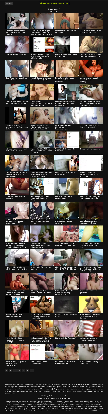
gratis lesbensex (66, 386)
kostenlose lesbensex (67, 388)
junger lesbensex (56, 388)
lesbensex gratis (31, 391)
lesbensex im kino (98, 391)
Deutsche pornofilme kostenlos (94, 406)
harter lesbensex (96, 386)
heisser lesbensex (24, 388)
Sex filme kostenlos (67, 403)
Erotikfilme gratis (59, 408)
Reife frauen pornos (25, 406)
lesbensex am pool (45, 389)
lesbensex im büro (77, 391)
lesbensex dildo (93, 389)
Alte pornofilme (83, 408)
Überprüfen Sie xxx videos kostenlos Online (54, 3)
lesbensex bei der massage (58, 389)
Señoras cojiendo (29, 410)
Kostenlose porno (24, 404)
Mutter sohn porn (97, 401)
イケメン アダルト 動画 (90, 410)
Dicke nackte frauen (32, 401)
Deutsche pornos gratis (91, 404)
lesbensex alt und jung (34, 389)
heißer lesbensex (15, 388)
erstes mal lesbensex (26, 386)
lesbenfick (25, 389)
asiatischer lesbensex (27, 384)
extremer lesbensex (37, 386)
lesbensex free (12, 391)
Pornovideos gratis (20, 408)
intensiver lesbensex (34, 388)
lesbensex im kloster (10, 393)
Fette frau (23, 401)
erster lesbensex (15, 386)
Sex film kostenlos (10, 408)
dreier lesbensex (83, 384)
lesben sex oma (18, 389)
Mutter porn (52, 401)
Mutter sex (76, 401)
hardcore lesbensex (76, 386)
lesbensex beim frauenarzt (73, 389)
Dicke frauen (17, 401)
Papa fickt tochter (38, 403)
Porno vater (31, 403)
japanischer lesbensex (46, 388)
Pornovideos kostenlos (93, 408)
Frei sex (60, 403)
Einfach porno (53, 403)
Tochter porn (11, 403)
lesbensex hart (51, 391)
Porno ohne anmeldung (32, 408)
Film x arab (45, 410)
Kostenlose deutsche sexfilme (76, 404)
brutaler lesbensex (39, 384)
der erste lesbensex (62, 384)
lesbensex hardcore (41, 391)
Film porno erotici (71, 410)
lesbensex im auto (67, 391)
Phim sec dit (38, 410)
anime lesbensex (17, 384)
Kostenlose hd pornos (64, 406)
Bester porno (53, 9)
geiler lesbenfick (47, 386)
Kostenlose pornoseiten (21, 403)
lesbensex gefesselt (22, 391)
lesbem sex (10, 389)
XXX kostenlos (9, 401)
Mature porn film (52, 410)
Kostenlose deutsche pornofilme (59, 404)
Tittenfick (46, 401)
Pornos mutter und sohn (86, 401)
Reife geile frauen (68, 401)
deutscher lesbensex (73, 384)
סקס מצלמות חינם (61, 410)
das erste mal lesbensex (50, 384)
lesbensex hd (58, 391)
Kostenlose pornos (77, 403)
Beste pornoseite (15, 406)
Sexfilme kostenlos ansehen (71, 408)
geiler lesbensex (57, 386)
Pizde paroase (80, 410)
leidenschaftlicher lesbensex (92, 388)
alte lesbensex (8, 384)
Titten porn (40, 401)
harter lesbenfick (86, 386)
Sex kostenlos (86, 403)
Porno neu (33, 406)
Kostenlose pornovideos (44, 404)
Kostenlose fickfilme (42, 406)
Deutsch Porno (60, 401)
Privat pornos (94, 403)
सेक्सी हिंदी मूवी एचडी (20, 410)
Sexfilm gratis (15, 404)
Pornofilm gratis (33, 404)
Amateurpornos (50, 408)
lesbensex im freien (88, 391)
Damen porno (41, 408)
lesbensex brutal (84, 389)
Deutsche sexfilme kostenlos (78, 406)
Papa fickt (46, 403)
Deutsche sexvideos (53, 406)
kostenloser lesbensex (79, 388)
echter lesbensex (92, 384)
